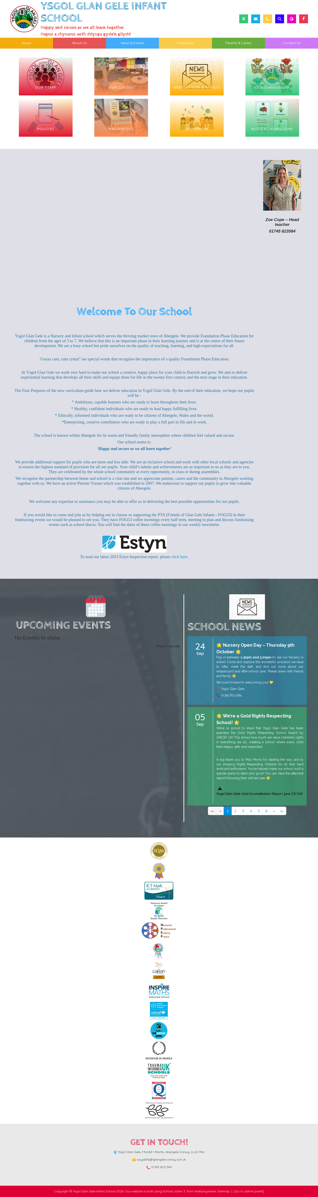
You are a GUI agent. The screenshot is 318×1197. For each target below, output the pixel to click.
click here (179, 556)
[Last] (281, 811)
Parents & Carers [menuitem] (238, 43)
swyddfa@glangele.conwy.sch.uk (161, 1159)
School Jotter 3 (174, 1191)
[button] (259, 794)
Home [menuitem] (26, 43)
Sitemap (223, 1191)
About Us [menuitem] (79, 43)
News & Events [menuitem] (132, 43)
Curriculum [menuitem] (185, 43)
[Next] (274, 811)
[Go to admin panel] (249, 1191)
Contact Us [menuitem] (291, 43)
